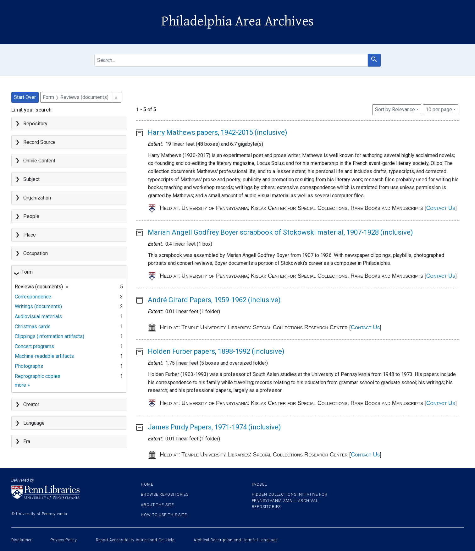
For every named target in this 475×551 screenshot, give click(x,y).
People (31, 216)
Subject (31, 179)
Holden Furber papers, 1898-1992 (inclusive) (216, 351)
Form (27, 272)
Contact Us (440, 208)
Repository (35, 124)
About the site (157, 505)
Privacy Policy (64, 540)
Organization (37, 198)
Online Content (39, 161)
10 (439, 109)
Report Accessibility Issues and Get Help (135, 540)
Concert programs (34, 346)
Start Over (25, 97)
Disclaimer (21, 540)
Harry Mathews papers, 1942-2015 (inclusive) (217, 132)
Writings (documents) (38, 306)
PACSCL (259, 484)
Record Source (39, 142)
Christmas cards (33, 327)
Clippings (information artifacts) (49, 336)
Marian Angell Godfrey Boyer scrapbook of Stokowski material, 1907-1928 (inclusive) (280, 232)
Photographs (29, 366)
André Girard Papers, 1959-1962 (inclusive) (214, 300)
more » (22, 385)
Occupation (35, 253)
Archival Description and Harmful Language (236, 540)
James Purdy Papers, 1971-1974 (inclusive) (214, 427)
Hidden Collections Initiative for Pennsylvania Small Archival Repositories (290, 500)
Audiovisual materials (38, 316)
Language (34, 423)
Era (26, 442)
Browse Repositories (165, 494)
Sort (395, 109)
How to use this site (164, 515)
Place (29, 235)
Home (147, 484)
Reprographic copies (37, 376)
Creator (31, 404)
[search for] (231, 60)
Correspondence (33, 297)
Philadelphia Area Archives (237, 21)
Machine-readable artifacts (44, 356)
